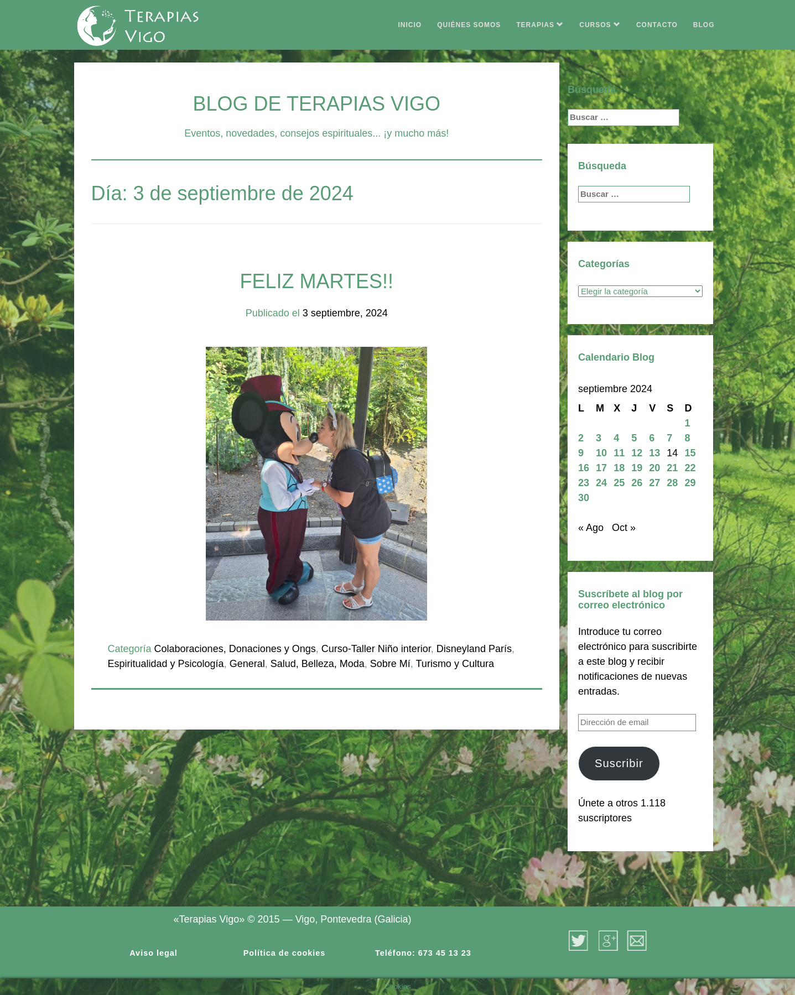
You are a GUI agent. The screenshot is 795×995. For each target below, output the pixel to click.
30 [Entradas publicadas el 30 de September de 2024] (583, 497)
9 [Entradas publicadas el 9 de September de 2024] (581, 453)
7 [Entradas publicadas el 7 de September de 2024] (669, 438)
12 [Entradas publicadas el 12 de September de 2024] (636, 453)
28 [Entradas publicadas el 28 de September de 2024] (672, 482)
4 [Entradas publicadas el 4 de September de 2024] (616, 438)
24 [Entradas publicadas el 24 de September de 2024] (601, 482)
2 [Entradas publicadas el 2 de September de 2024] (581, 438)
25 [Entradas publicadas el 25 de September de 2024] (619, 482)
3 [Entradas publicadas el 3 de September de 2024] (598, 438)
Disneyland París (474, 648)
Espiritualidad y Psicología (166, 663)
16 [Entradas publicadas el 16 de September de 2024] (583, 467)
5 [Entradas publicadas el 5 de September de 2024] (634, 438)
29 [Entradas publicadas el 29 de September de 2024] (689, 482)
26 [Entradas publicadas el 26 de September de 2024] (636, 482)
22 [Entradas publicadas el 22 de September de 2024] (689, 467)
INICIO (410, 25)
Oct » (624, 527)
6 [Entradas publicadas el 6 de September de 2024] (651, 438)
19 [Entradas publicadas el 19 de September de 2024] (636, 467)
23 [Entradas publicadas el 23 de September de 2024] (583, 482)
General (247, 663)
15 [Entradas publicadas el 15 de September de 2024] (689, 453)
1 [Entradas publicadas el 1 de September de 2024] (687, 423)
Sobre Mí (390, 663)
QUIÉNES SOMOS (469, 25)
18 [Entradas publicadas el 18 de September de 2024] (619, 467)
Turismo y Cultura (455, 663)
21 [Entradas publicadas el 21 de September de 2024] (672, 467)
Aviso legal (153, 953)
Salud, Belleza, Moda (318, 663)
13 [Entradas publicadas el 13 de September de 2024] (654, 453)
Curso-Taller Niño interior (376, 648)
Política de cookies (284, 953)
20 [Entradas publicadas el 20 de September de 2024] (654, 467)
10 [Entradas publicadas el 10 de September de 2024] (601, 453)
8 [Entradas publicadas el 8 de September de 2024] (687, 438)
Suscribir (619, 763)
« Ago (591, 527)
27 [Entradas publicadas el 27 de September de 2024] (654, 482)
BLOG (704, 25)
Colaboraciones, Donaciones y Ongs (235, 648)
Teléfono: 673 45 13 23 (423, 953)
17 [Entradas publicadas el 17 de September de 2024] (601, 467)
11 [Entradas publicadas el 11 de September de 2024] (619, 453)
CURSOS (600, 25)
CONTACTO (657, 25)
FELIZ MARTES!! (316, 281)
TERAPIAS (540, 25)
